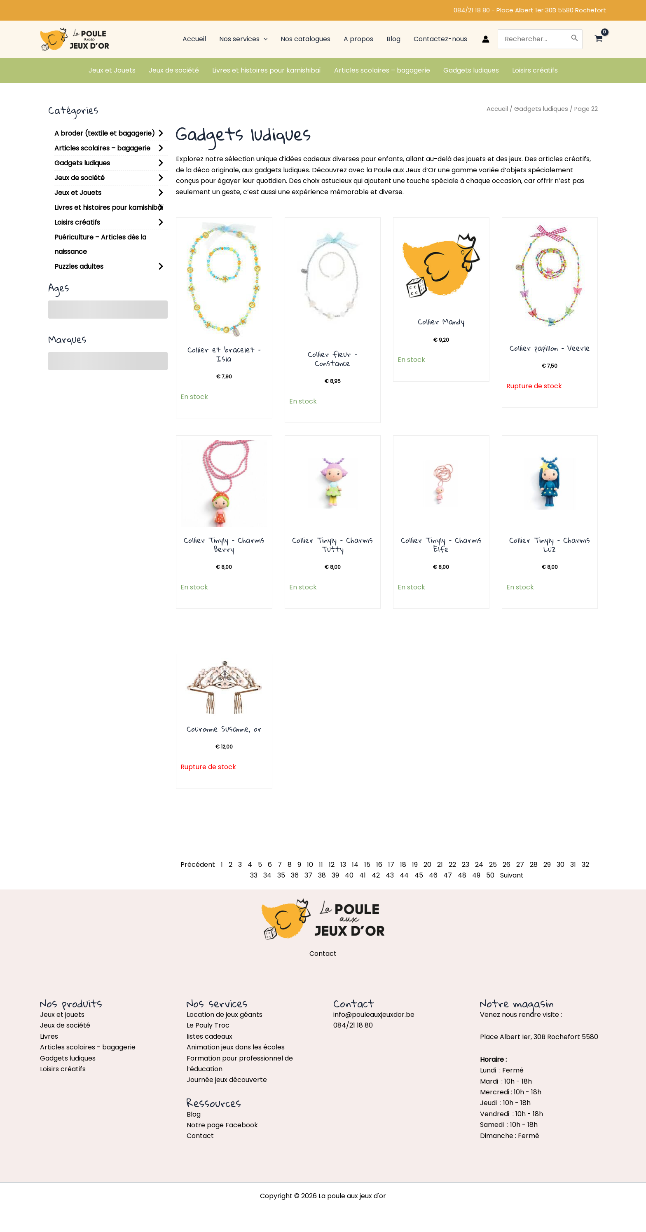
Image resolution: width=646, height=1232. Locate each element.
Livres (49, 1036)
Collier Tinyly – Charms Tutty (332, 544)
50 (490, 875)
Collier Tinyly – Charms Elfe (441, 544)
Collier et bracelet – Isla (224, 354)
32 (585, 864)
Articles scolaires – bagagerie (102, 148)
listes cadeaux (209, 1036)
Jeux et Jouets (77, 192)
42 (376, 875)
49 (476, 875)
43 (390, 875)
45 (418, 875)
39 (335, 875)
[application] (264, 39)
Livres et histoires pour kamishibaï (108, 207)
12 (332, 864)
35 (281, 875)
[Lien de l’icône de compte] (485, 39)
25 (493, 864)
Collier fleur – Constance (332, 358)
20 (427, 864)
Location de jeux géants (224, 1014)
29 (547, 864)
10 (310, 864)
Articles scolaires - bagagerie (88, 1047)
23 (465, 864)
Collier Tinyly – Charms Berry (224, 544)
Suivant (512, 875)
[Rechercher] (574, 39)
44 (404, 875)
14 (355, 864)
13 (343, 864)
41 (362, 875)
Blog (194, 1114)
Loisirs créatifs (77, 222)
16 (379, 864)
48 (462, 875)
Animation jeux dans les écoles (236, 1047)
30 (560, 864)
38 (322, 875)
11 (321, 864)
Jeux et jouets (62, 1014)
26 (506, 864)
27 (520, 864)
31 (573, 864)
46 (433, 875)
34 (267, 875)
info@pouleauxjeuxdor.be (373, 1014)
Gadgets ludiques (82, 163)
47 (447, 875)
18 (403, 864)
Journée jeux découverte (227, 1079)
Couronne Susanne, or (224, 729)
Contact (200, 1135)
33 (253, 875)
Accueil (497, 109)
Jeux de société (79, 178)
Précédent (197, 864)
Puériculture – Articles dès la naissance (100, 244)
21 (440, 864)
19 (415, 864)
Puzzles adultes (78, 266)
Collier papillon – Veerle (550, 348)
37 (308, 875)
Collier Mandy (441, 321)
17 (391, 864)
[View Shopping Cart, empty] (598, 39)
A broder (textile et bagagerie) (104, 133)
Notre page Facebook (222, 1125)
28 (534, 864)
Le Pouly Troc (208, 1025)
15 (367, 864)
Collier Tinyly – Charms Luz (549, 544)
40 (349, 875)
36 (295, 875)
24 (479, 864)
